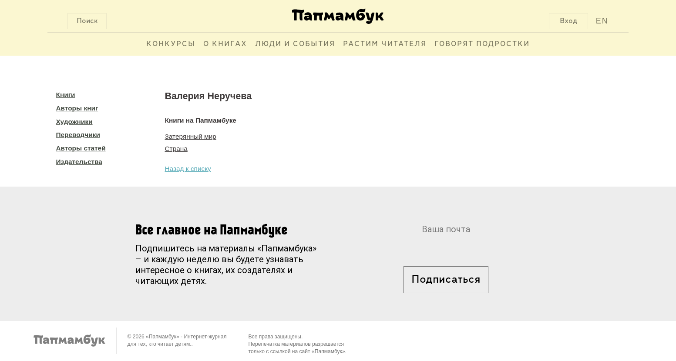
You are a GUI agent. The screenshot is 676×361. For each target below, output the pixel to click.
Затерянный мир (190, 136)
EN (602, 21)
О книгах (225, 44)
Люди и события (295, 44)
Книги (65, 94)
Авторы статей (81, 148)
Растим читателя (385, 44)
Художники (74, 121)
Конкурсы (170, 44)
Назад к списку (188, 168)
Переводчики (78, 134)
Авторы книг (77, 108)
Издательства (79, 161)
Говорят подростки (482, 44)
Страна (176, 148)
